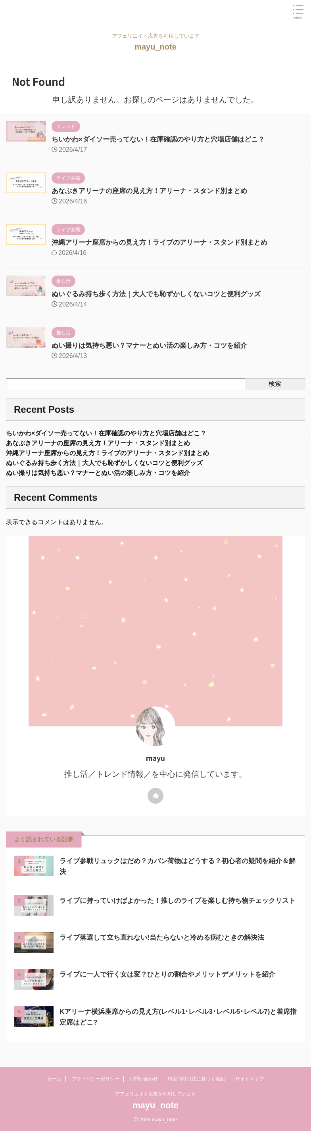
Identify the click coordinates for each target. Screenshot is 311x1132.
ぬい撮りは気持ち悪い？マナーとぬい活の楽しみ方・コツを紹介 (155, 345)
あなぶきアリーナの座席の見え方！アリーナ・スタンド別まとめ (155, 191)
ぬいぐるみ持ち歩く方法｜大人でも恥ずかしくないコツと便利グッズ (162, 294)
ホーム (54, 1079)
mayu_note (155, 46)
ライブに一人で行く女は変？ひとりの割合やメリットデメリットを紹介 (174, 981)
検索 (275, 383)
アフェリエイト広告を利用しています (155, 1095)
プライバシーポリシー (95, 1079)
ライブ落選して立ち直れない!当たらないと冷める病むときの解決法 (168, 944)
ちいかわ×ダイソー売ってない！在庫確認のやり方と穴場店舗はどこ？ (164, 139)
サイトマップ (249, 1079)
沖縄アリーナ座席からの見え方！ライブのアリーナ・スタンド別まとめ (166, 242)
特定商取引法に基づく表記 (196, 1079)
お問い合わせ (143, 1079)
